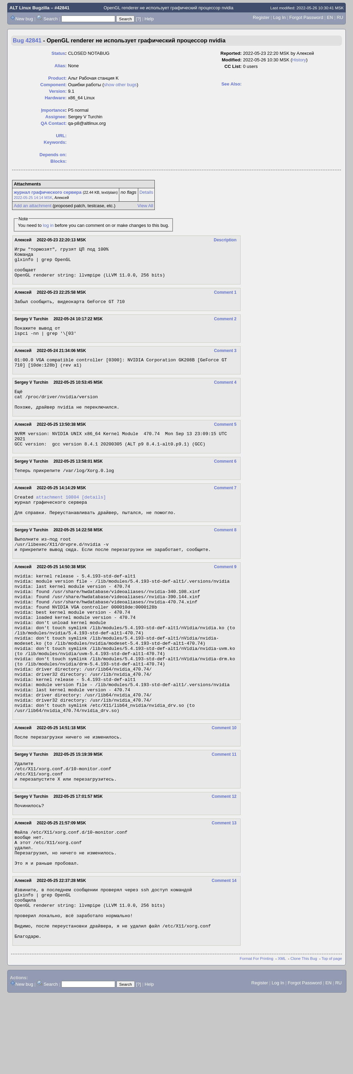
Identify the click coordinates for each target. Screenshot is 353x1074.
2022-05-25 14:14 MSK (33, 197)
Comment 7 (225, 507)
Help (149, 18)
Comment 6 (225, 480)
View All (145, 205)
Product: (57, 78)
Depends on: (53, 154)
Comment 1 (225, 298)
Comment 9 (225, 593)
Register (261, 17)
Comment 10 (224, 782)
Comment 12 (224, 856)
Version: (58, 91)
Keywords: (55, 142)
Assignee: (56, 116)
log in (48, 225)
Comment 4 (225, 393)
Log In (279, 17)
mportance (53, 110)
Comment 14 (224, 948)
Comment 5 (225, 440)
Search (50, 18)
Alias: (60, 65)
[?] (138, 18)
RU (340, 17)
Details (146, 192)
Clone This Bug (304, 1037)
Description (225, 240)
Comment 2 (225, 326)
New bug (24, 18)
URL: (61, 135)
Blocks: (58, 161)
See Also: (231, 84)
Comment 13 (224, 884)
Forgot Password (306, 17)
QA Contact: (54, 123)
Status (58, 53)
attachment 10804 (57, 517)
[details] (94, 517)
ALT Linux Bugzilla (30, 7)
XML (282, 1037)
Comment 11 (224, 810)
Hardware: (56, 97)
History (299, 59)
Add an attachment (32, 205)
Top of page (332, 1037)
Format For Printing (256, 1037)
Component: (53, 84)
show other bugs (120, 84)
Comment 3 (225, 360)
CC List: (233, 66)
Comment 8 (225, 553)
